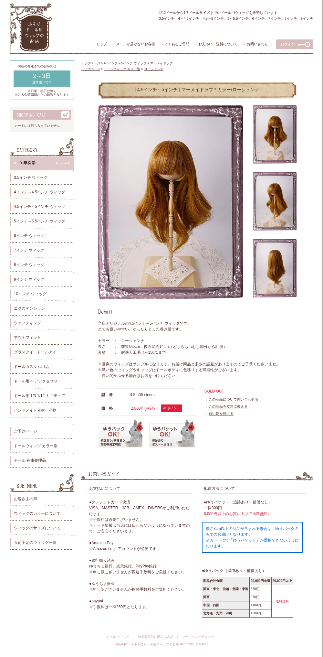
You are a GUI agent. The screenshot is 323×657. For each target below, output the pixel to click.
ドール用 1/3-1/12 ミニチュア (39, 395)
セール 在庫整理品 (30, 460)
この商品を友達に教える (228, 406)
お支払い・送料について (217, 44)
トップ (101, 44)
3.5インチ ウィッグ (30, 177)
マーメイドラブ (161, 63)
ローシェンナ (153, 69)
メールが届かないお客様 (135, 44)
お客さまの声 (25, 499)
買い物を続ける (221, 413)
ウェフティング (27, 323)
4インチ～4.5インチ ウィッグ (39, 192)
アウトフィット (27, 337)
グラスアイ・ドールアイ (35, 352)
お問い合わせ (257, 44)
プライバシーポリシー (198, 637)
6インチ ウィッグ (29, 235)
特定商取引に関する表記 (155, 637)
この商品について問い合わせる (233, 399)
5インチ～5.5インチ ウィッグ (39, 221)
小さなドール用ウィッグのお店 (156, 644)
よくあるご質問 (176, 44)
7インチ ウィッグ (29, 250)
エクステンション (29, 308)
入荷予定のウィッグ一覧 (35, 542)
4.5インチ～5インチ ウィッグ (39, 206)
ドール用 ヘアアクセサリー (37, 381)
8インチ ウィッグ (29, 265)
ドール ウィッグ (118, 637)
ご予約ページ (25, 431)
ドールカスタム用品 (31, 366)
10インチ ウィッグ (30, 294)
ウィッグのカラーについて (37, 513)
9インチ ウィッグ (29, 279)
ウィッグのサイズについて (37, 528)
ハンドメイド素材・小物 (35, 410)
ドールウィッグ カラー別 (35, 446)
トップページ (90, 63)
